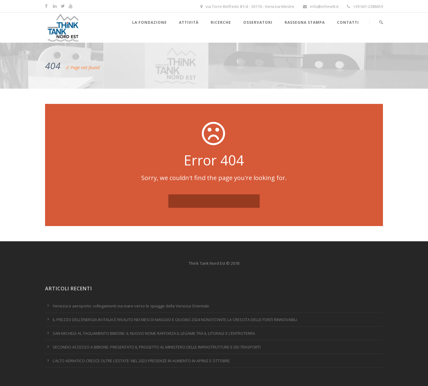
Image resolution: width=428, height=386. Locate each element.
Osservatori (257, 22)
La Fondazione (149, 22)
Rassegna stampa (305, 22)
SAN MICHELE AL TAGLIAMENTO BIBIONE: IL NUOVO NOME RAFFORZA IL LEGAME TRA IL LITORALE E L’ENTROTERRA (154, 333)
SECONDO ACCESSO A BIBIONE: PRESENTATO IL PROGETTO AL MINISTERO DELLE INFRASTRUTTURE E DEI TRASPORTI (157, 347)
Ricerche (221, 22)
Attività (188, 22)
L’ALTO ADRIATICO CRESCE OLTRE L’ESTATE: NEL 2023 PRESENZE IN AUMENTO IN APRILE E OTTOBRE (141, 360)
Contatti (348, 22)
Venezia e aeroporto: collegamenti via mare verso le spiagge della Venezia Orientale (131, 306)
